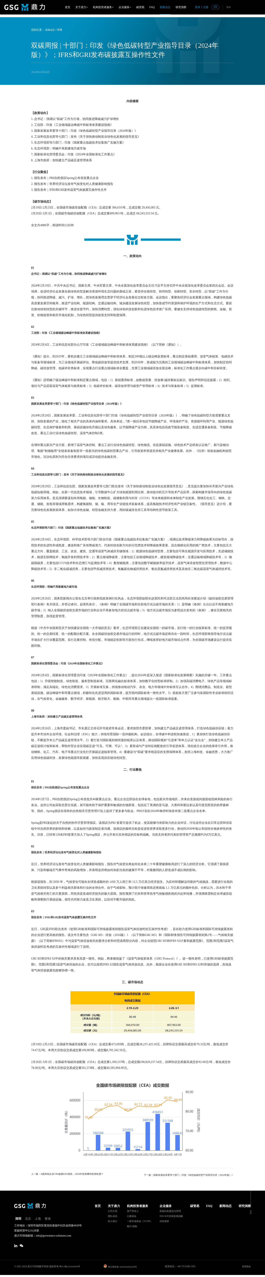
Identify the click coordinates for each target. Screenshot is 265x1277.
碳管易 (140, 7)
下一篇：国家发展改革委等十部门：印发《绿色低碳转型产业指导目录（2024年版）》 (188, 1174)
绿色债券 (164, 1221)
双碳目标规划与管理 (170, 1211)
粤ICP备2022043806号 (70, 1268)
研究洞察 (181, 7)
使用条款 (246, 1268)
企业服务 (125, 7)
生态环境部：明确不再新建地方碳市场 (57, 586)
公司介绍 (112, 1211)
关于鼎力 (81, 7)
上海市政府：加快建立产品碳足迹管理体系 (60, 716)
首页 (67, 7)
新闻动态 (165, 7)
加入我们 (112, 1221)
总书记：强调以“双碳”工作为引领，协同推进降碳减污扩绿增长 (73, 273)
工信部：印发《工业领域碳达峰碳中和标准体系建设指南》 (70, 332)
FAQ (152, 7)
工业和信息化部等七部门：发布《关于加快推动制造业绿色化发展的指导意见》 (84, 474)
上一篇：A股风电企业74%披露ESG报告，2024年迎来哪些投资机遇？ (72, 1174)
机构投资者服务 (103, 7)
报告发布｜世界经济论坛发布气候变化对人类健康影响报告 (70, 852)
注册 (205, 7)
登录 (197, 7)
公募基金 (131, 1216)
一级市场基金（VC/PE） (140, 1221)
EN (215, 7)
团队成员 (112, 1216)
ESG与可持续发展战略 (171, 1216)
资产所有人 (133, 1211)
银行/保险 (132, 1226)
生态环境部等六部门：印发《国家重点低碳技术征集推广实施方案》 (76, 527)
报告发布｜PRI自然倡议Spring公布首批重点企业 (64, 787)
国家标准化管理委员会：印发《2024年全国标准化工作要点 (72, 663)
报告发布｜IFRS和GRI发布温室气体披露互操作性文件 (68, 917)
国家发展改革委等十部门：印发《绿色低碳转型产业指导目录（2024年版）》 (83, 403)
